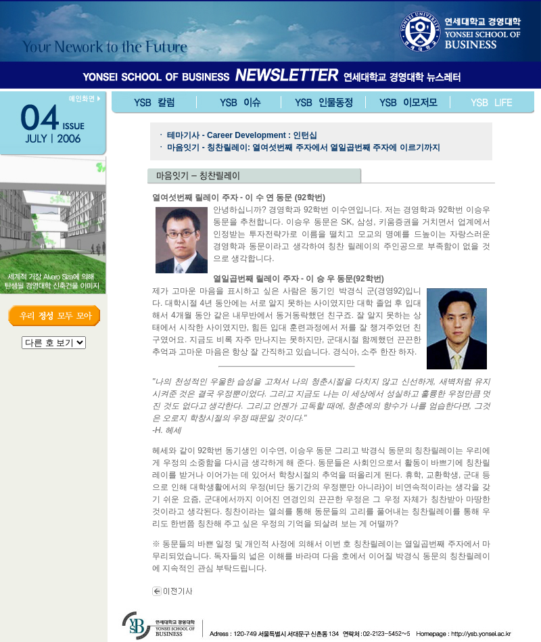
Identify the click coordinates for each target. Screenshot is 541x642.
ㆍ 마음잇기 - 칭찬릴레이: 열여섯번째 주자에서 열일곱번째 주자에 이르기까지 (298, 147)
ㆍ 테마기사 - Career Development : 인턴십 (237, 135)
